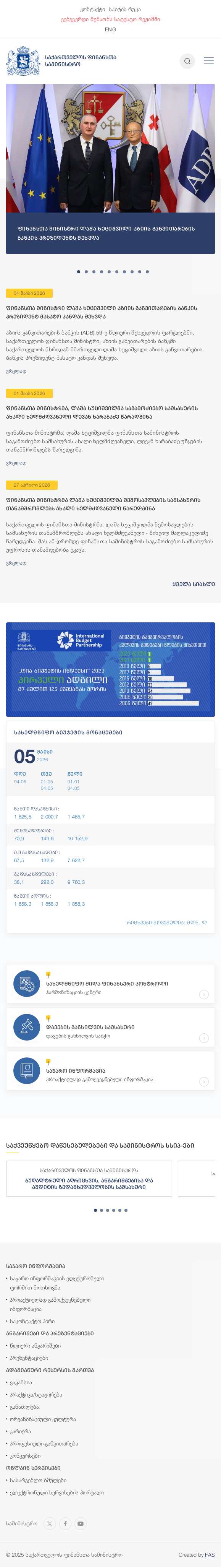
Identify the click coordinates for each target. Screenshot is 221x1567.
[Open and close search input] (187, 61)
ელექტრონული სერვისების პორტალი (57, 1492)
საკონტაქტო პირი (32, 1321)
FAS (210, 1554)
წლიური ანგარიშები (35, 1345)
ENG (110, 29)
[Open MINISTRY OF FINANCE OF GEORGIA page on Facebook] (65, 1522)
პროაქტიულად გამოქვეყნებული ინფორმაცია (50, 1304)
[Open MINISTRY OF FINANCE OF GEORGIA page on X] (50, 1522)
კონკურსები (25, 1455)
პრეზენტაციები (29, 1357)
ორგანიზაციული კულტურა (43, 1419)
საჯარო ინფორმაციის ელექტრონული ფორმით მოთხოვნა (57, 1283)
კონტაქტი (92, 9)
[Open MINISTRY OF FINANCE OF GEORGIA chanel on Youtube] (80, 1522)
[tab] (78, 271)
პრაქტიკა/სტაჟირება (36, 1394)
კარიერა (20, 1431)
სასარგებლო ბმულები (38, 1480)
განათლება (24, 1406)
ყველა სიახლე (194, 584)
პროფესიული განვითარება (44, 1443)
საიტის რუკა (125, 9)
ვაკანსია (21, 1382)
